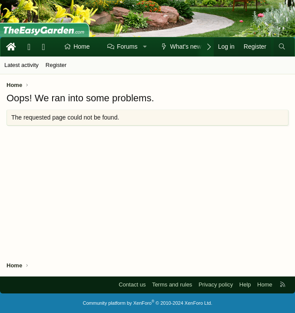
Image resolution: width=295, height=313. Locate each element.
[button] (145, 47)
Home (81, 46)
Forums (127, 46)
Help (245, 284)
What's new (186, 46)
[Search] (282, 47)
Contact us (132, 284)
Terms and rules (172, 284)
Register (56, 65)
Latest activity (21, 65)
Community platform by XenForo (147, 303)
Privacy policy (216, 284)
